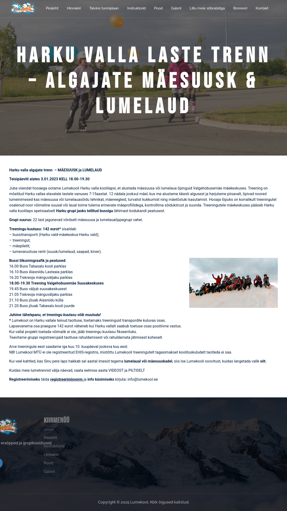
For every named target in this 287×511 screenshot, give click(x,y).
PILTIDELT (136, 370)
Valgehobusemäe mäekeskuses (219, 188)
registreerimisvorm (66, 379)
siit (262, 361)
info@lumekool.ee (143, 379)
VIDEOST (116, 370)
